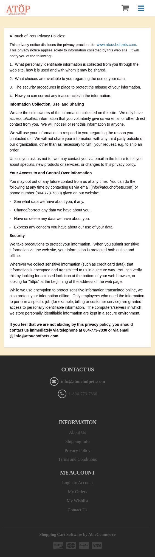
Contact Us (78, 510)
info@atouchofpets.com (82, 381)
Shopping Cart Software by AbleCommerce (78, 534)
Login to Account (77, 482)
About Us (77, 432)
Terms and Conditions (77, 459)
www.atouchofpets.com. (117, 44)
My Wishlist (77, 500)
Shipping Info (77, 441)
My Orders (77, 491)
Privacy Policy (78, 450)
